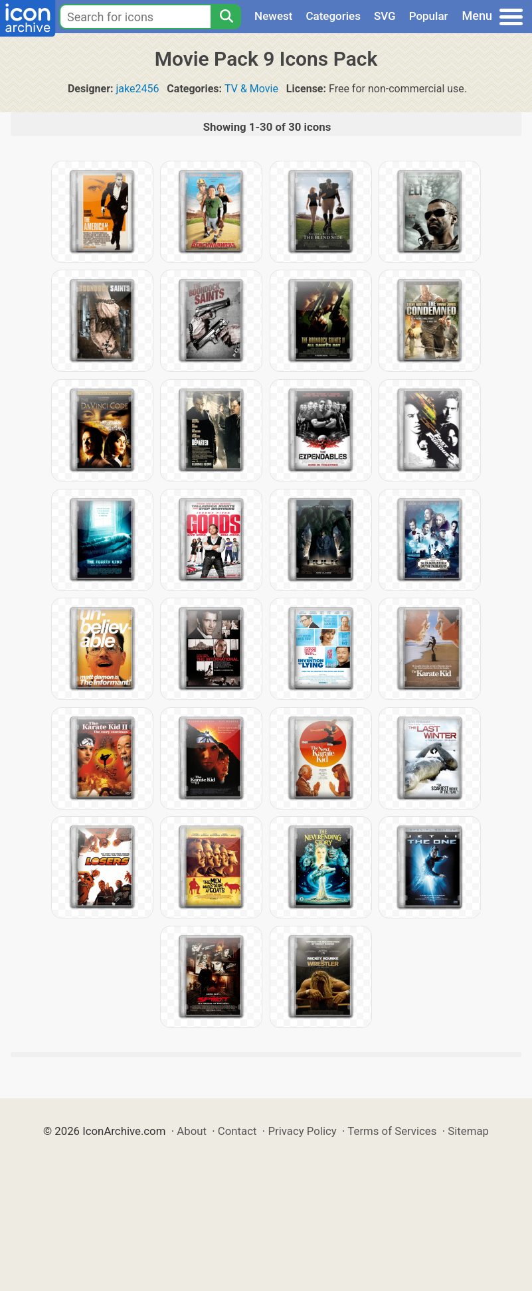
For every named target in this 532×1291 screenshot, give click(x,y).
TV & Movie (251, 88)
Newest (273, 16)
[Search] (226, 16)
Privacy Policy (302, 1131)
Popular (428, 16)
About (192, 1131)
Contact (237, 1131)
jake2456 (137, 88)
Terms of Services (391, 1131)
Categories (333, 16)
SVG (385, 16)
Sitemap (468, 1131)
